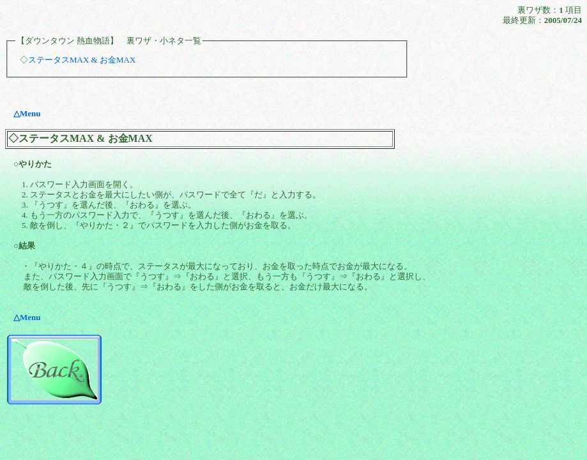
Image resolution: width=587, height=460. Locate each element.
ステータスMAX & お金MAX (81, 60)
